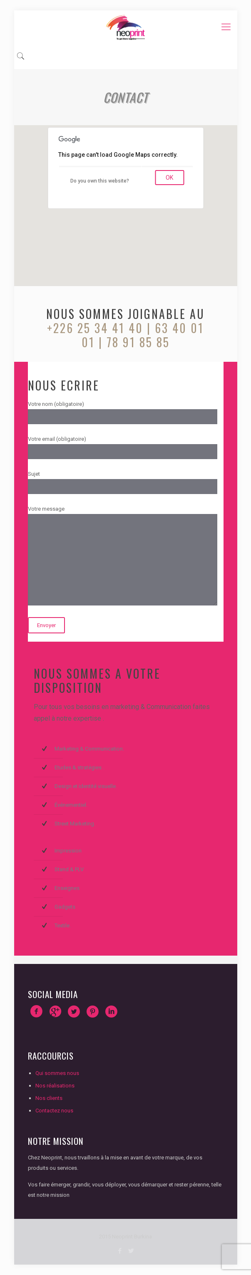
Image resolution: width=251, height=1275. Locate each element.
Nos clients (48, 1098)
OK (169, 177)
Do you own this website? (99, 181)
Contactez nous (54, 1110)
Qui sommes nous (57, 1073)
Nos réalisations (55, 1085)
